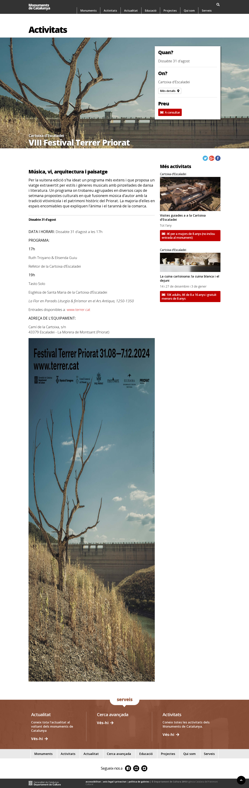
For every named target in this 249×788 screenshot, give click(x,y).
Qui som (189, 12)
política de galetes (139, 781)
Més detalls (169, 91)
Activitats (110, 12)
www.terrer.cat (78, 309)
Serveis (207, 12)
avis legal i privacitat (114, 781)
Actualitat (131, 12)
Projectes (170, 12)
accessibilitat (93, 781)
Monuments (88, 12)
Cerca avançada (119, 754)
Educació (150, 12)
